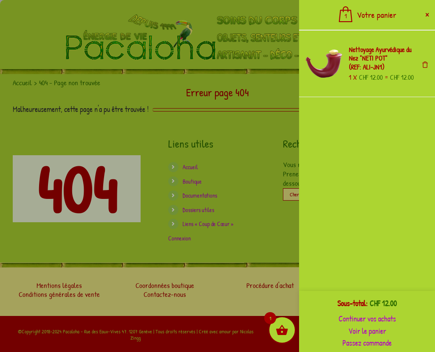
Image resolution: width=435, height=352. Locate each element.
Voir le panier (367, 331)
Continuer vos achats (367, 319)
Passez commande (367, 343)
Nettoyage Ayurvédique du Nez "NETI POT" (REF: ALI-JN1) (380, 58)
